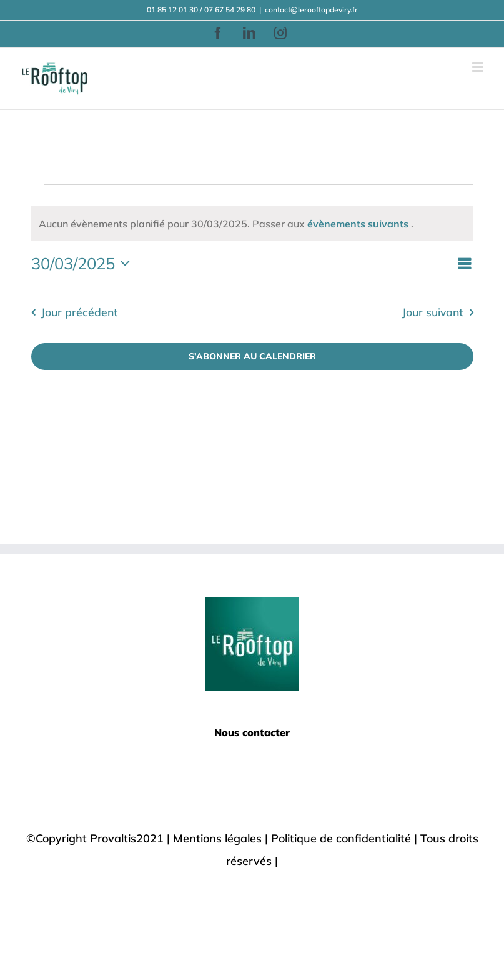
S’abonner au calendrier (252, 356)
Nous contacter (252, 732)
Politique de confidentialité (341, 838)
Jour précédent (79, 312)
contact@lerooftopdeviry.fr (311, 9)
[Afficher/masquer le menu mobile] (478, 67)
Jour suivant (432, 312)
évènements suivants (359, 223)
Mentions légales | (222, 838)
